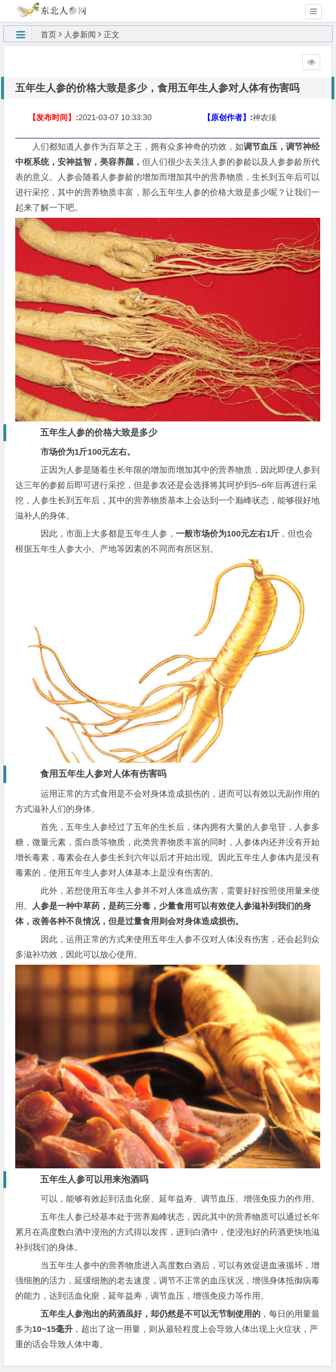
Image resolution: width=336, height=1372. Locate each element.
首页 (48, 34)
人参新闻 (80, 34)
